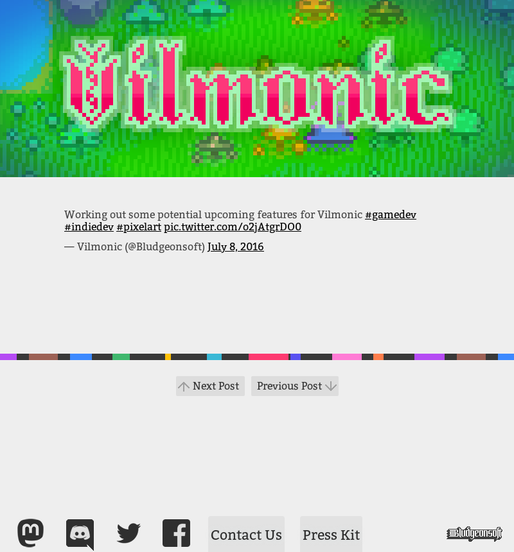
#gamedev (390, 215)
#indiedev (89, 227)
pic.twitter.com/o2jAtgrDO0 (232, 227)
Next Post (216, 386)
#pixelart (138, 227)
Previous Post (289, 386)
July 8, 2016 (236, 247)
